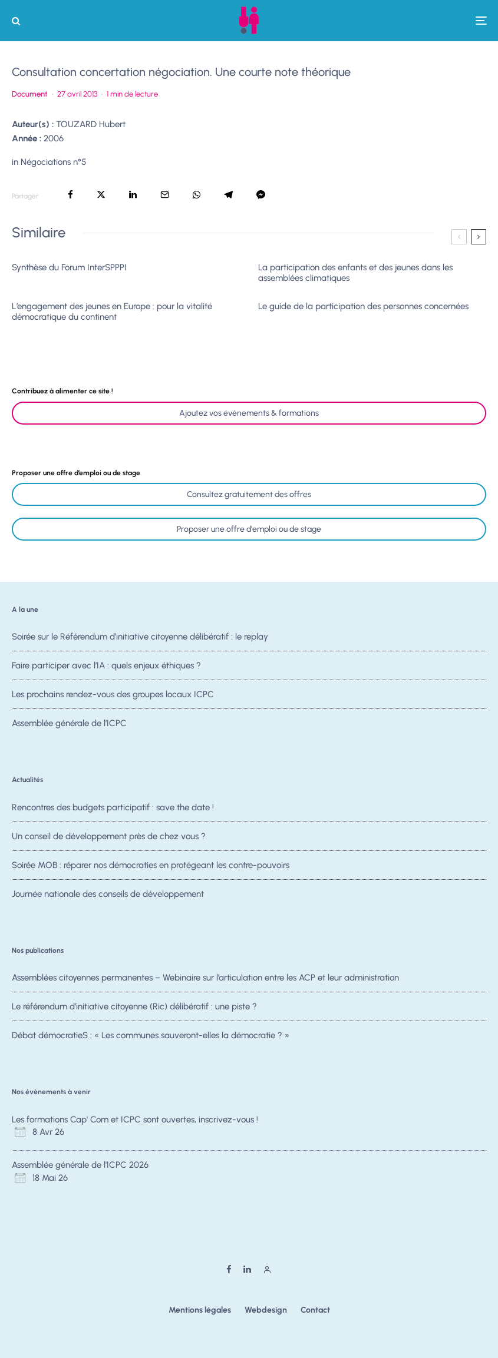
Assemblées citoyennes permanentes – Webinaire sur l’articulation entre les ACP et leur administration (205, 977)
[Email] (164, 194)
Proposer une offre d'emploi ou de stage (249, 529)
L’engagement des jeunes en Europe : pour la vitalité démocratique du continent (112, 311)
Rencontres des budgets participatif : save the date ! (113, 807)
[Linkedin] (247, 1269)
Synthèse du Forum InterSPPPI (69, 267)
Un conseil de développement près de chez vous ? (109, 836)
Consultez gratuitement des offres (249, 494)
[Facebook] (229, 1269)
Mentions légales (200, 1310)
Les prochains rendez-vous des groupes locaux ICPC (113, 696)
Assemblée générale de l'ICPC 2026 (80, 1165)
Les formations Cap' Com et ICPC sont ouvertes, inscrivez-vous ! (135, 1119)
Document (30, 94)
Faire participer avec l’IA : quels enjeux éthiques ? (106, 666)
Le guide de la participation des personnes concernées (363, 306)
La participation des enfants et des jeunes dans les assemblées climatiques (355, 272)
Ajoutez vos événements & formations (249, 413)
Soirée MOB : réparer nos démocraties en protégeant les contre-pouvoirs (150, 867)
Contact (315, 1310)
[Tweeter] (101, 194)
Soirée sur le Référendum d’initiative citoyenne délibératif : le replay (140, 636)
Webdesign (266, 1310)
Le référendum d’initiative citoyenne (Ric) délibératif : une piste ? (134, 1006)
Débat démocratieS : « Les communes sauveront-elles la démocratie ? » (150, 1037)
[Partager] (70, 194)
